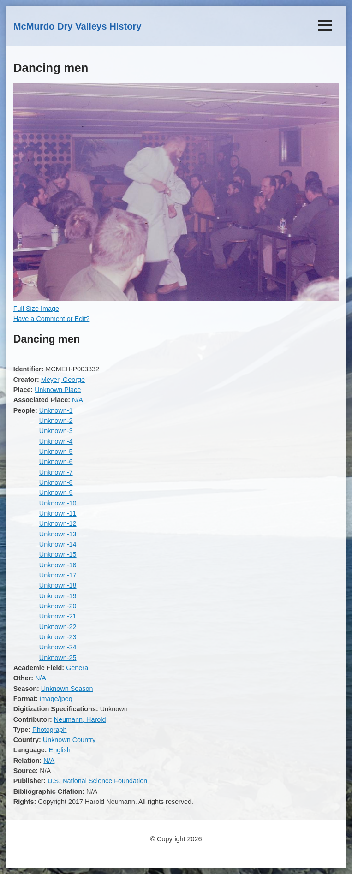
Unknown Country (69, 739)
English (60, 750)
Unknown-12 (58, 523)
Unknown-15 (58, 554)
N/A (77, 400)
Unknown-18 (58, 585)
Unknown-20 (58, 606)
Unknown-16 (58, 565)
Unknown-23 (58, 637)
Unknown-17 (58, 575)
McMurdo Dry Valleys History (77, 26)
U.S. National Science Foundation (97, 781)
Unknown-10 (58, 503)
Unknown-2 (56, 420)
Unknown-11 (58, 513)
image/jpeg (56, 698)
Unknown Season (67, 688)
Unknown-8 (56, 482)
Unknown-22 (58, 626)
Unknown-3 (56, 430)
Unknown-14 (58, 544)
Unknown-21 (58, 616)
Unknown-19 (58, 596)
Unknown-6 (56, 461)
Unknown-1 (56, 410)
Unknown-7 (56, 472)
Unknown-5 (56, 451)
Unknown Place (58, 389)
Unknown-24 (58, 647)
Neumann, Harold (80, 719)
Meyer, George (63, 379)
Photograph (49, 729)
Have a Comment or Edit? (51, 318)
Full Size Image (36, 308)
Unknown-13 (58, 534)
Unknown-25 (58, 657)
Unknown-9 (56, 492)
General (77, 668)
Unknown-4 (56, 441)
